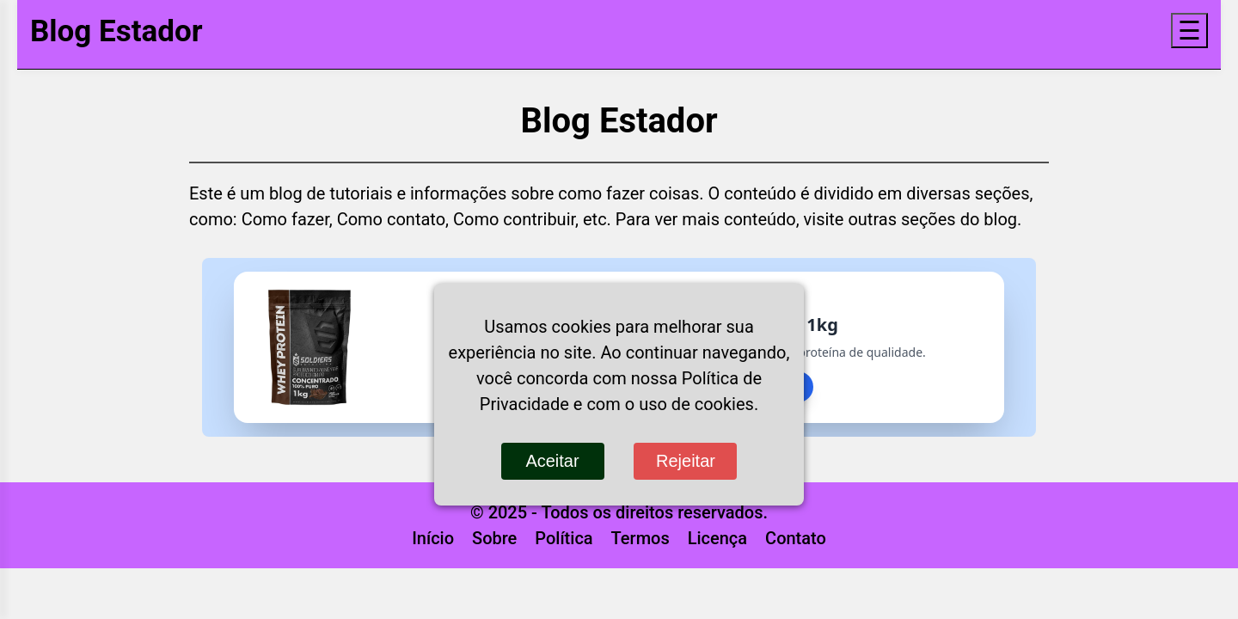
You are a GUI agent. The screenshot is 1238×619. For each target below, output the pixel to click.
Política (563, 538)
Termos (640, 538)
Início (433, 538)
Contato (795, 538)
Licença (717, 538)
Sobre (494, 538)
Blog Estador (116, 31)
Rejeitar (685, 460)
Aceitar (552, 460)
